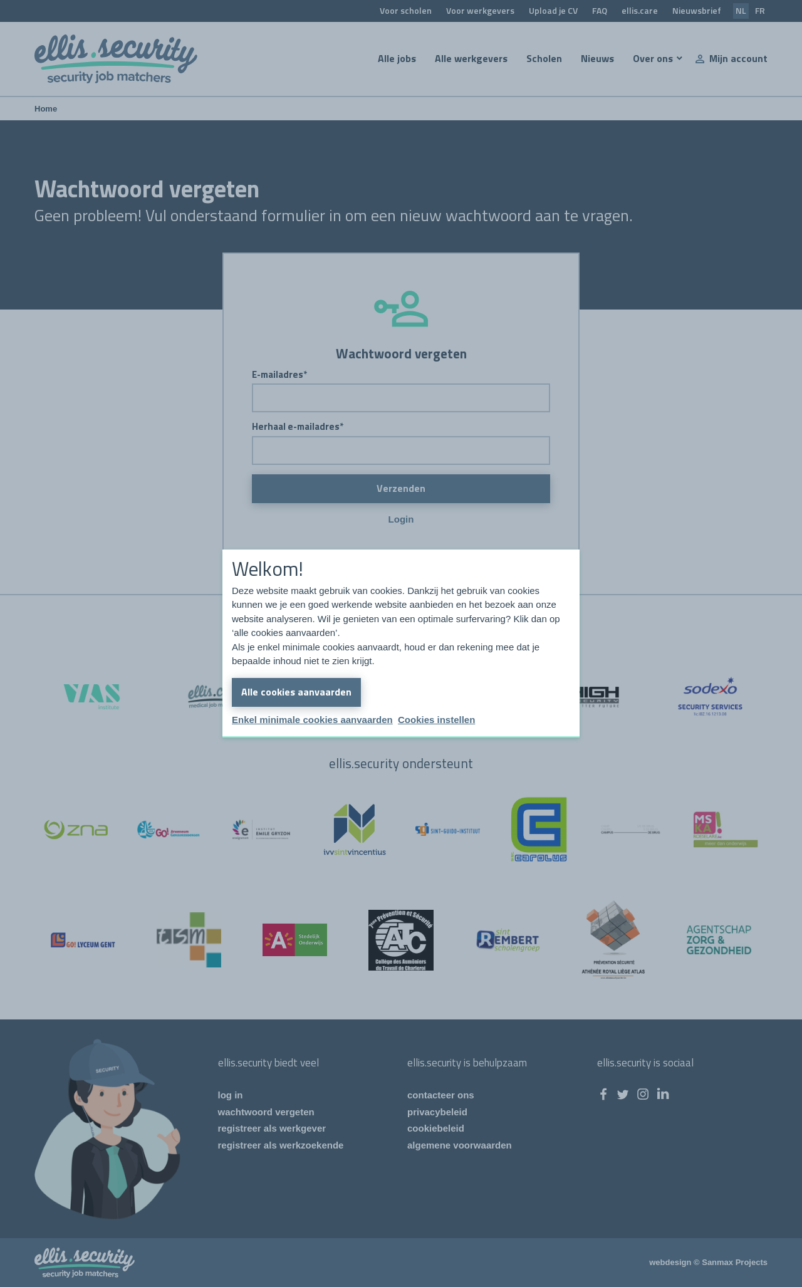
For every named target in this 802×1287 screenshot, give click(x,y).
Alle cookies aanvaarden (296, 691)
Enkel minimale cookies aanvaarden (312, 719)
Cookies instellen (436, 719)
